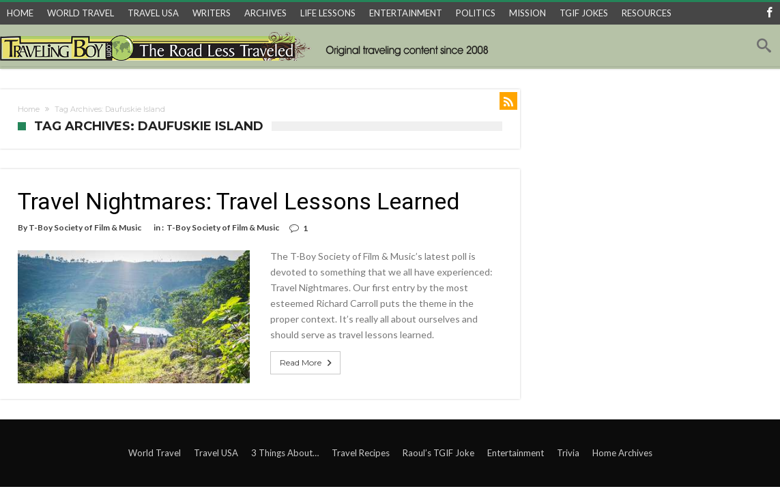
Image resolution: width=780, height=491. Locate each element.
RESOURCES (646, 13)
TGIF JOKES (584, 13)
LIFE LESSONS (328, 13)
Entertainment (515, 452)
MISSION (527, 13)
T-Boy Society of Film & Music (85, 227)
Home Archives (622, 452)
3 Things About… (285, 452)
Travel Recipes (361, 452)
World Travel (154, 452)
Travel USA (216, 452)
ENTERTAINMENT (405, 13)
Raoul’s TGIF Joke (438, 452)
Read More (307, 363)
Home (29, 109)
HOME (20, 13)
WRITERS (211, 13)
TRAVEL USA (153, 13)
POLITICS (475, 13)
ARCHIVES (265, 13)
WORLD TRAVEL (80, 13)
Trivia (568, 452)
